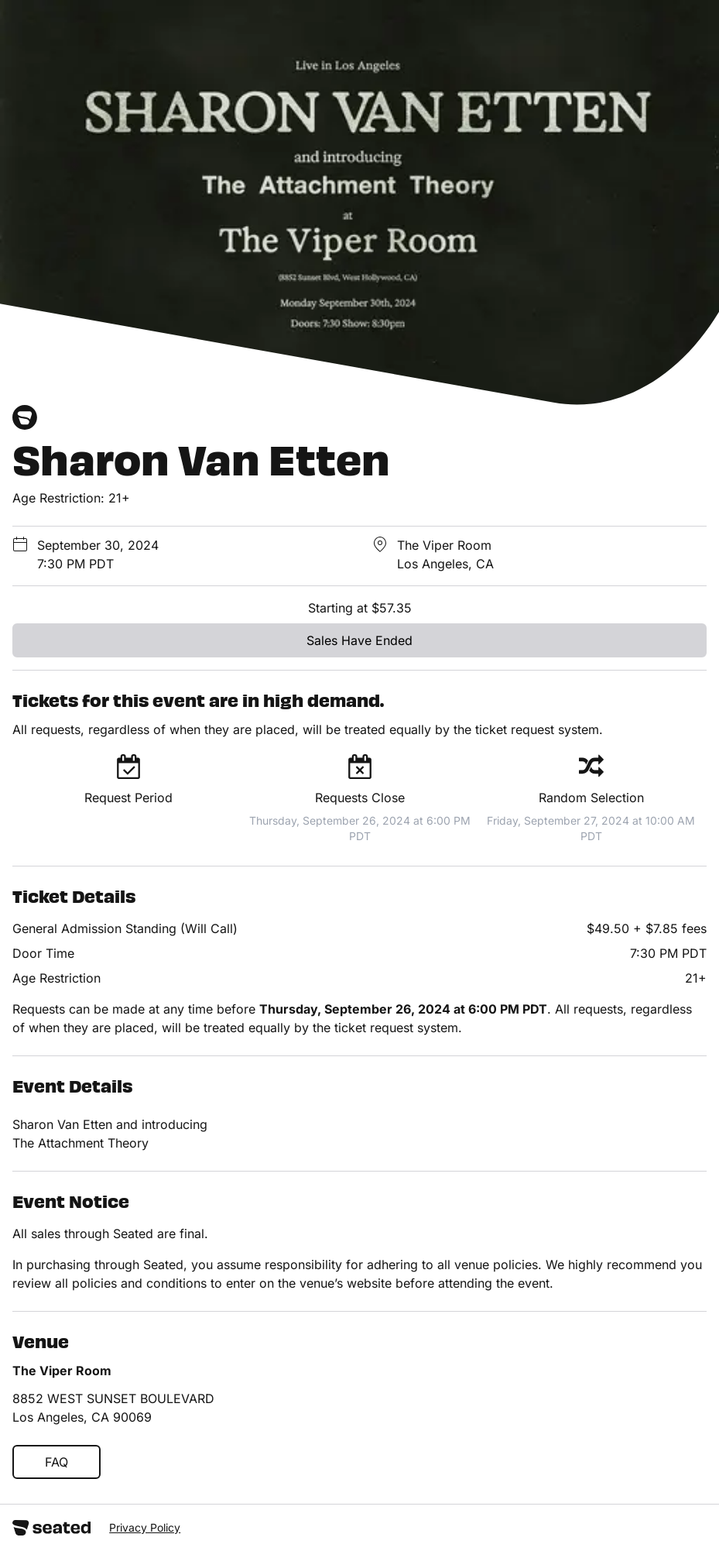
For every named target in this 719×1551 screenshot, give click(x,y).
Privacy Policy (144, 1527)
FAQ (56, 1462)
